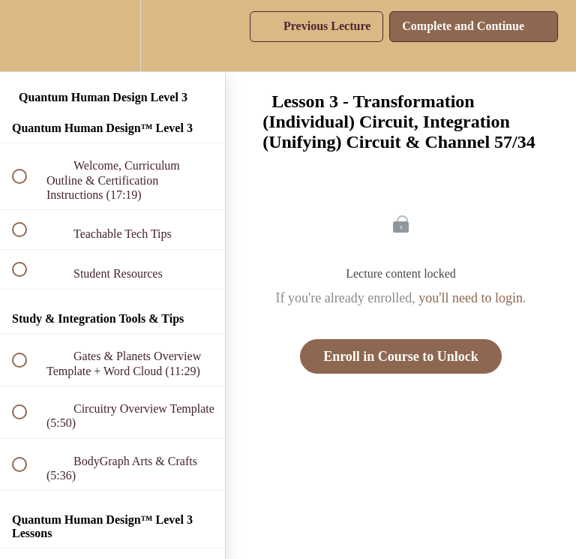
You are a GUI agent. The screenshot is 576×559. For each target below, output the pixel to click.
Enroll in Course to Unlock (400, 356)
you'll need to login (470, 297)
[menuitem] (112, 35)
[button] (28, 35)
